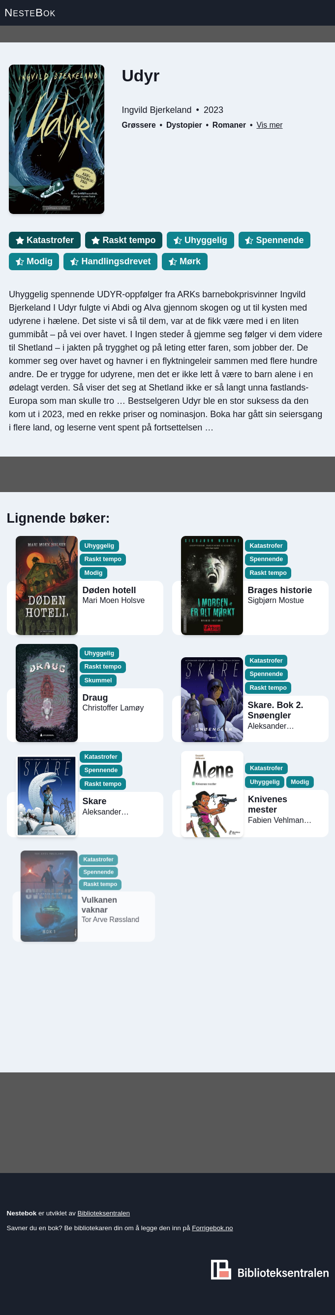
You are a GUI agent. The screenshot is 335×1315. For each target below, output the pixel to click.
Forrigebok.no (212, 1228)
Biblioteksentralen (104, 1213)
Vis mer (269, 125)
